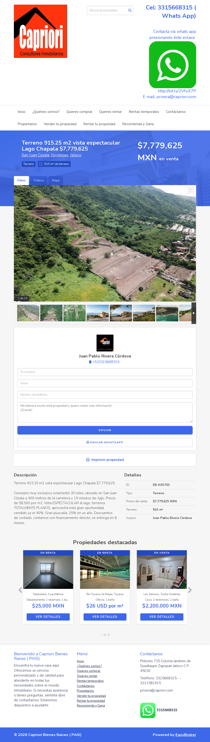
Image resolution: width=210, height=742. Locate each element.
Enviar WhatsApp (105, 442)
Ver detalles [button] (48, 617)
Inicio (21, 111)
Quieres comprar (79, 111)
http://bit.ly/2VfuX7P (177, 91)
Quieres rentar (110, 111)
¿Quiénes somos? (46, 111)
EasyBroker (186, 734)
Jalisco (75, 155)
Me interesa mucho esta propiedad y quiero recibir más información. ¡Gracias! (104, 412)
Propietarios (27, 124)
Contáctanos (176, 111)
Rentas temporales (144, 111)
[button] (18, 589)
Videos (39, 180)
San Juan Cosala (35, 155)
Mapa (56, 180)
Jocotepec (60, 155)
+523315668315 (105, 362)
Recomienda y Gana (138, 124)
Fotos (21, 180)
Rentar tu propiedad (99, 124)
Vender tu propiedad (60, 124)
